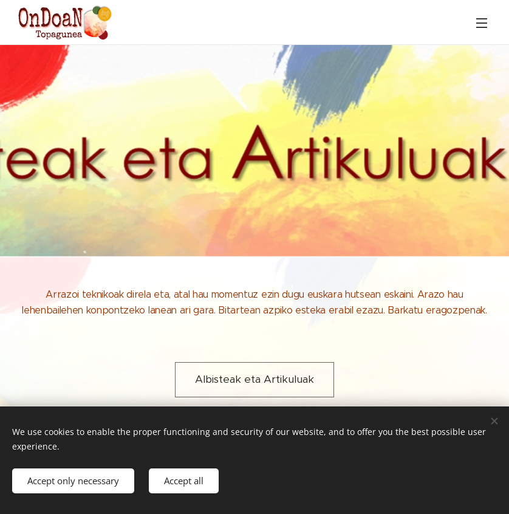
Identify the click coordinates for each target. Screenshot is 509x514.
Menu (481, 23)
